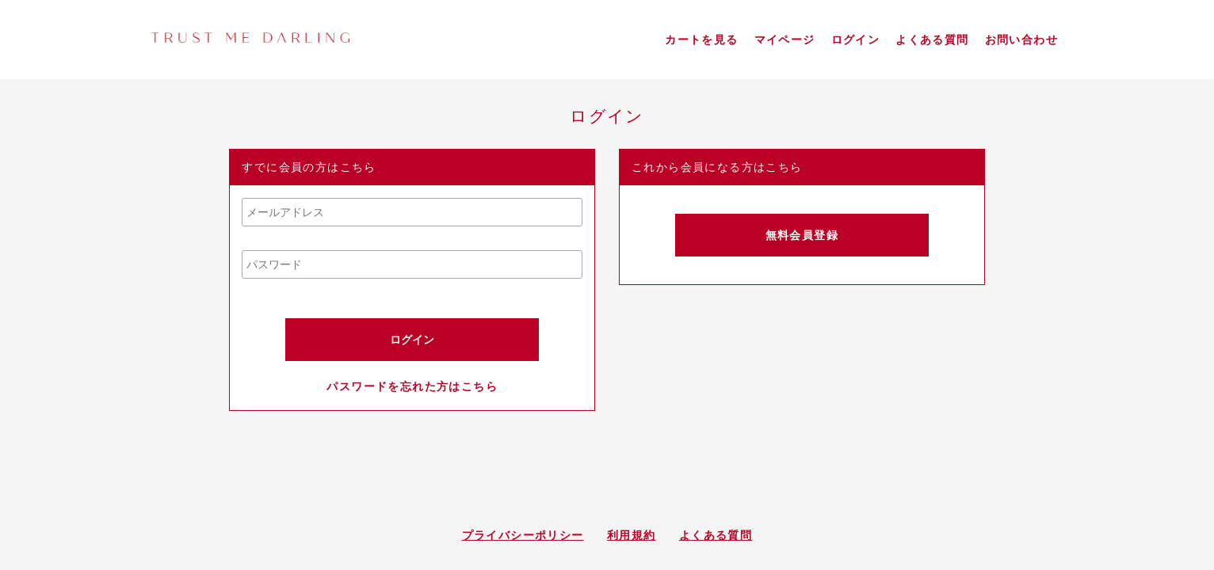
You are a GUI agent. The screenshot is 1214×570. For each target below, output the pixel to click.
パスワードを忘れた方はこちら (412, 386)
